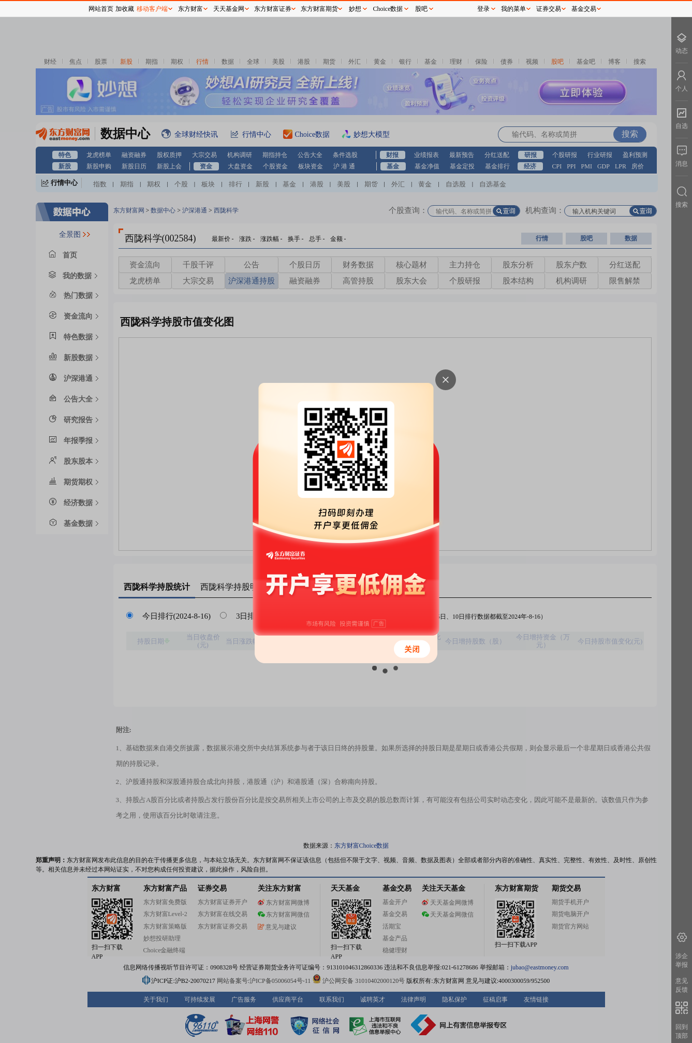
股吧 (421, 8)
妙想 (355, 8)
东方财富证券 (272, 8)
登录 (483, 8)
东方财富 (190, 8)
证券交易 (548, 8)
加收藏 (124, 8)
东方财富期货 (319, 8)
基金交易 (583, 8)
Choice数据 (388, 8)
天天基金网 (228, 8)
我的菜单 (513, 8)
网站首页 (101, 8)
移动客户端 (152, 8)
